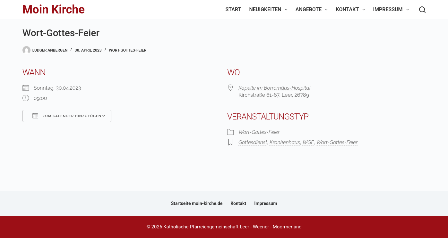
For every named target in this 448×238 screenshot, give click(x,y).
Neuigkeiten (269, 9)
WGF (308, 142)
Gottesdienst (252, 142)
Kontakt (351, 9)
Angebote (313, 9)
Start (233, 9)
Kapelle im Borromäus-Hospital (274, 88)
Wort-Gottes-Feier (127, 50)
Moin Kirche (53, 9)
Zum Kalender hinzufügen (66, 116)
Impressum (392, 9)
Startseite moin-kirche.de (197, 203)
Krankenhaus (285, 142)
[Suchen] (422, 9)
